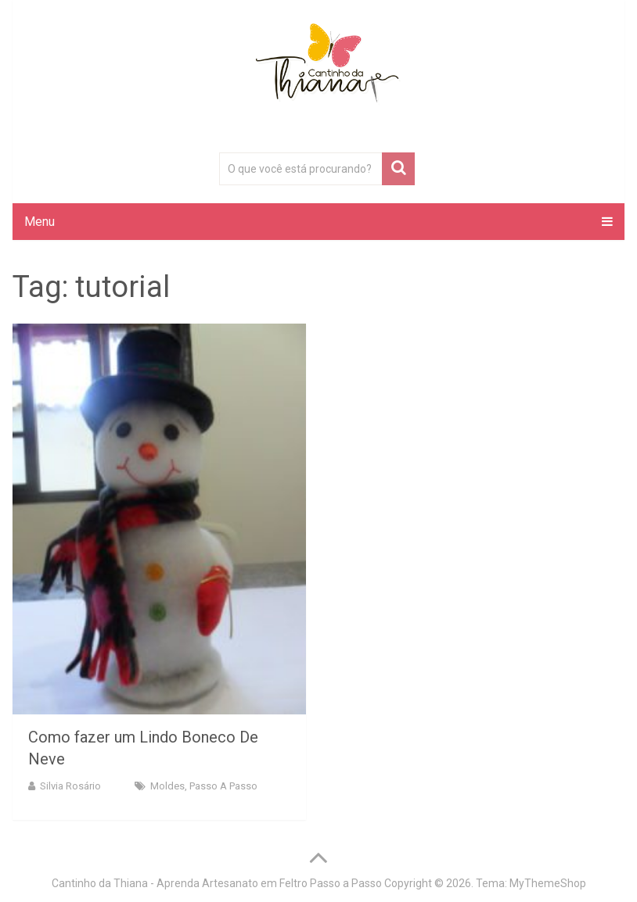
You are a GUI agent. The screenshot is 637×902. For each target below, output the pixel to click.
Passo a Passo (223, 786)
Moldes (167, 786)
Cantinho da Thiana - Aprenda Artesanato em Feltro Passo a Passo (217, 883)
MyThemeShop (547, 883)
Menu (39, 221)
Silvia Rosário (70, 786)
